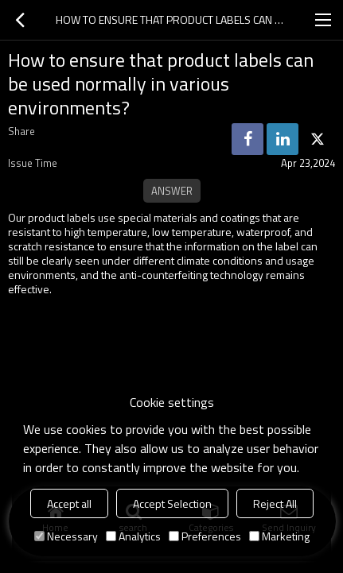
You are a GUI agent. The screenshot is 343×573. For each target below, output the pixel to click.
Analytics (133, 536)
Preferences (205, 536)
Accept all (69, 503)
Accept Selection (172, 503)
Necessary (66, 536)
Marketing (279, 536)
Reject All (275, 503)
